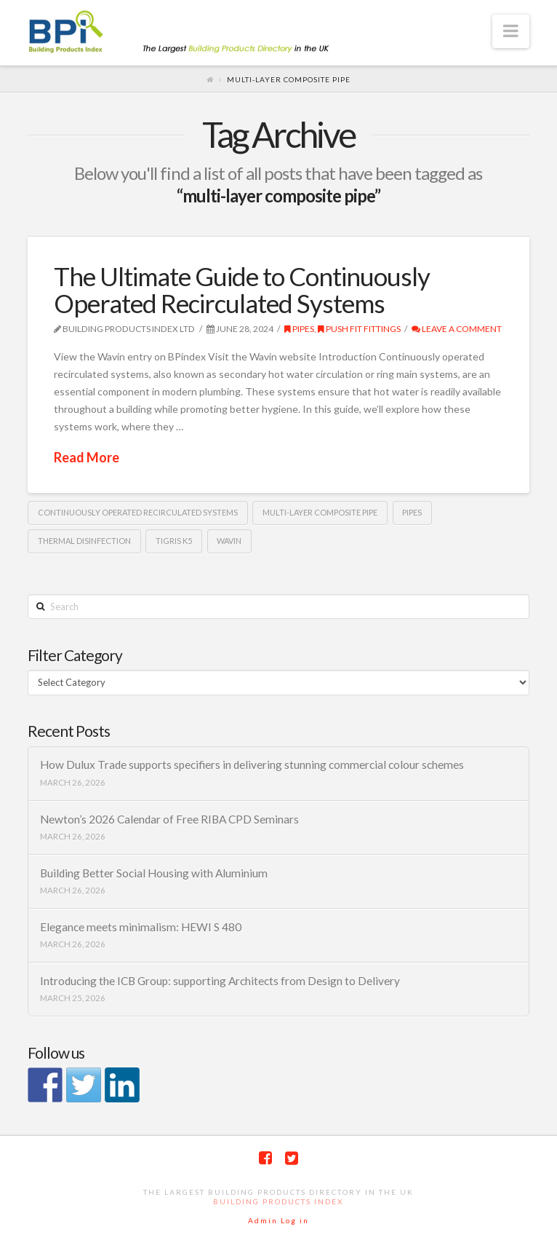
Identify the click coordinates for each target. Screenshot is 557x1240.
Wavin (229, 540)
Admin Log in (278, 1220)
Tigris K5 (174, 540)
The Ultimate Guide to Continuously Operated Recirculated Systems (242, 289)
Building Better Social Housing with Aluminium (154, 873)
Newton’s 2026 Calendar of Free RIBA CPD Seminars (169, 819)
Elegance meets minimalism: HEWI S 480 (140, 926)
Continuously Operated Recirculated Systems (138, 512)
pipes (412, 512)
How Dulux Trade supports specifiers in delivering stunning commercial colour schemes (252, 764)
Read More (86, 457)
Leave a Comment (457, 328)
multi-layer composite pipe (320, 512)
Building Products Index (278, 1201)
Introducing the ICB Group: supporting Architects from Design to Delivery (220, 980)
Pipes (299, 328)
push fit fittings (359, 328)
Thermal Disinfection (84, 540)
